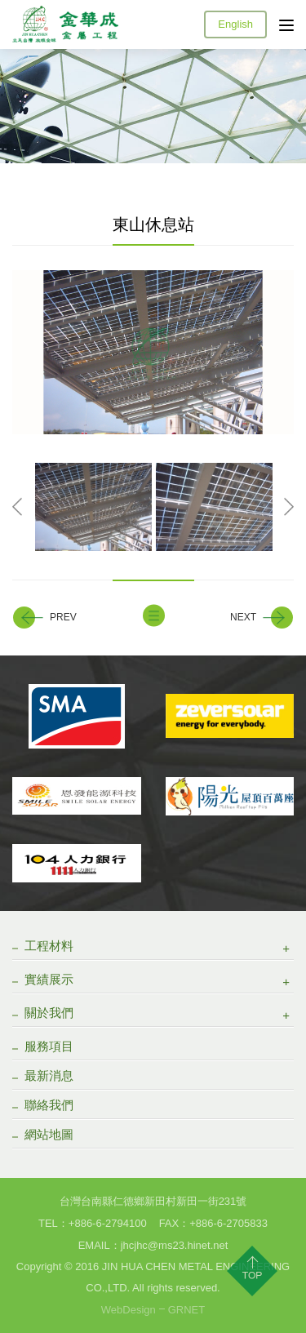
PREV (63, 617)
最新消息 (48, 1075)
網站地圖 (48, 1134)
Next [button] (289, 507)
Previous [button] (17, 507)
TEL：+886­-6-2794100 (92, 1223)
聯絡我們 (48, 1105)
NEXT (243, 617)
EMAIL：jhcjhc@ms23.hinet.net (153, 1245)
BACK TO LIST (153, 616)
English (235, 24)
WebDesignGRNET (153, 1310)
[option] (153, 352)
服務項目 (48, 1046)
